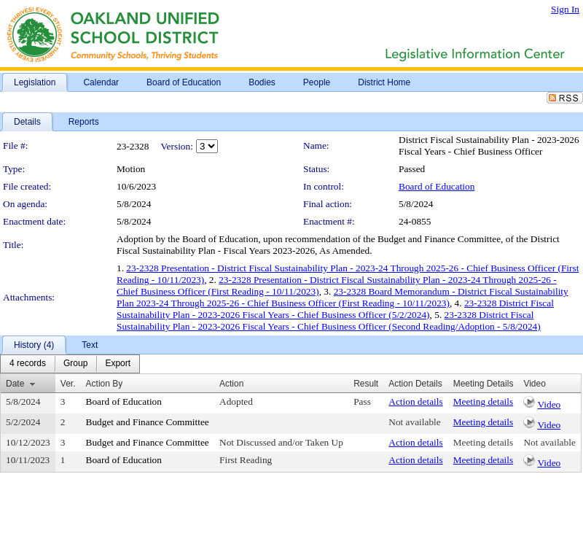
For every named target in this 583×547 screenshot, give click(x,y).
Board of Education (436, 186)
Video (548, 404)
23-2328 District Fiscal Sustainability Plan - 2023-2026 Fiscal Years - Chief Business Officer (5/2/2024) (335, 309)
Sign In (565, 9)
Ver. (68, 384)
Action (231, 384)
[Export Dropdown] (117, 364)
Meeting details (483, 401)
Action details (415, 401)
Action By (104, 384)
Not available (414, 421)
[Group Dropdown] (75, 364)
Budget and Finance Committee (147, 421)
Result (365, 384)
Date (15, 384)
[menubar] (70, 363)
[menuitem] (28, 364)
